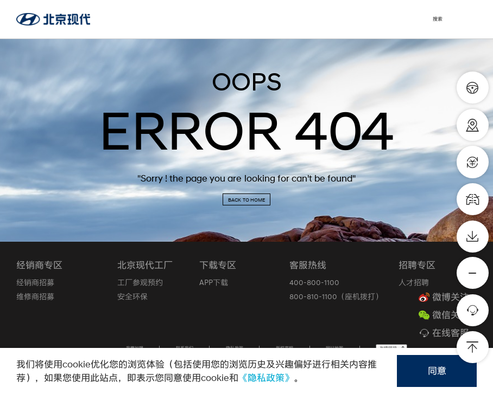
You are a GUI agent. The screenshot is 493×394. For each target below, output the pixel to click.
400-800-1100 (314, 282)
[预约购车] (473, 88)
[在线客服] (473, 310)
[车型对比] (473, 199)
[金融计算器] (473, 162)
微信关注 (450, 315)
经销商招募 (35, 282)
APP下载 (213, 282)
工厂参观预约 (140, 282)
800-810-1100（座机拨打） (336, 296)
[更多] (473, 273)
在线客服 (450, 333)
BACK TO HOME (246, 200)
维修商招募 (35, 296)
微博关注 (450, 297)
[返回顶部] (473, 347)
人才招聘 (414, 282)
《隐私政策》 (266, 377)
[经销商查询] (473, 125)
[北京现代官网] (53, 19)
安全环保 (132, 296)
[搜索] (444, 19)
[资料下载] (473, 237)
